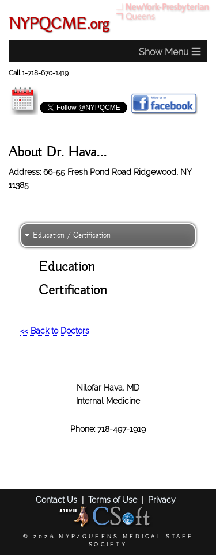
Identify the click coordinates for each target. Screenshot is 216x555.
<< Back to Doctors (54, 330)
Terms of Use (112, 499)
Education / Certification (72, 235)
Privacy (162, 499)
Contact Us (56, 499)
